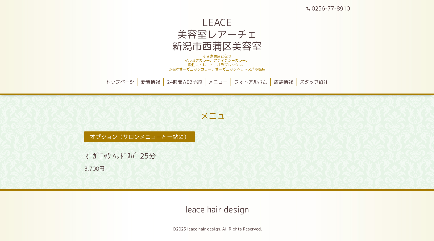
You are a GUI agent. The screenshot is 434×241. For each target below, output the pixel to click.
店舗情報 (283, 82)
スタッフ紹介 (314, 82)
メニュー (218, 82)
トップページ (120, 82)
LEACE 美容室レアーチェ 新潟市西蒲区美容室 (217, 34)
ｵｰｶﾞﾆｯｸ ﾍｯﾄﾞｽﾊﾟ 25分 (121, 156)
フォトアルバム (250, 82)
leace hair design (217, 209)
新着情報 (150, 82)
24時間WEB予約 (184, 82)
